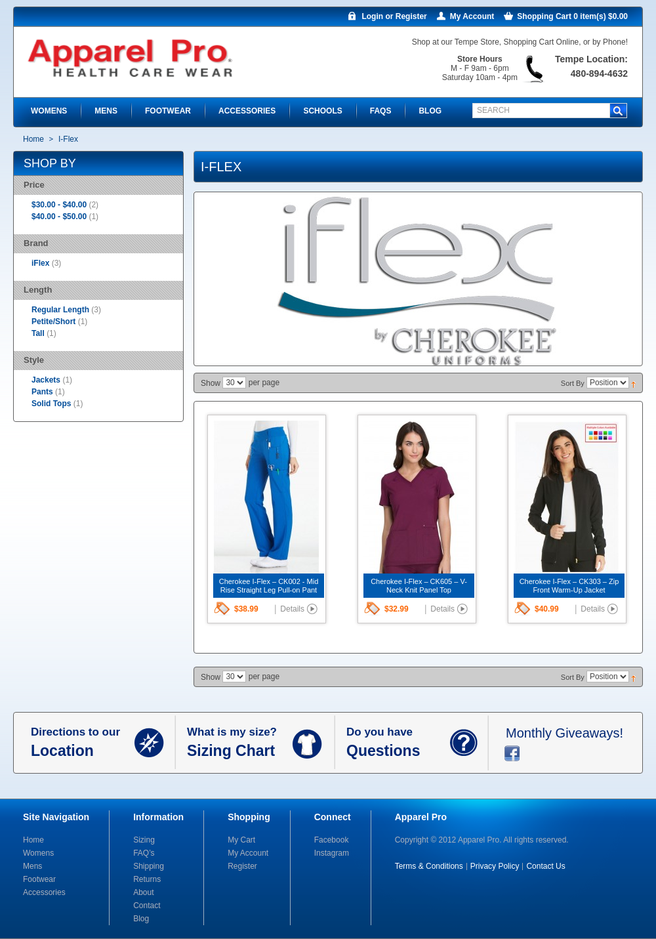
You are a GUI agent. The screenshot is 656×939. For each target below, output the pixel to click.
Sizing (144, 840)
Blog (141, 918)
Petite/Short (54, 321)
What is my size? (240, 743)
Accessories (44, 892)
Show (210, 383)
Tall (39, 333)
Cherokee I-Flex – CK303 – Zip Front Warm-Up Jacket (569, 585)
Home (33, 139)
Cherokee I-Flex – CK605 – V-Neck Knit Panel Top (419, 585)
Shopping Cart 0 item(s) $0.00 (572, 16)
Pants (42, 391)
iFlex (40, 263)
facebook (512, 753)
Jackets (45, 380)
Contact (146, 905)
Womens (38, 853)
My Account (472, 16)
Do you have (398, 743)
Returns (147, 879)
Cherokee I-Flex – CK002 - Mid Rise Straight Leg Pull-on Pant (269, 585)
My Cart (241, 840)
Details (292, 609)
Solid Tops (51, 403)
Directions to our (82, 743)
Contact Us (545, 866)
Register (242, 866)
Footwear (39, 879)
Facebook (331, 840)
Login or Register (393, 16)
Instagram (331, 853)
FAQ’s (143, 853)
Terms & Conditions (429, 866)
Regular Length (61, 309)
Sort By (572, 383)
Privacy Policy (495, 866)
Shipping (148, 866)
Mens (32, 866)
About (143, 892)
